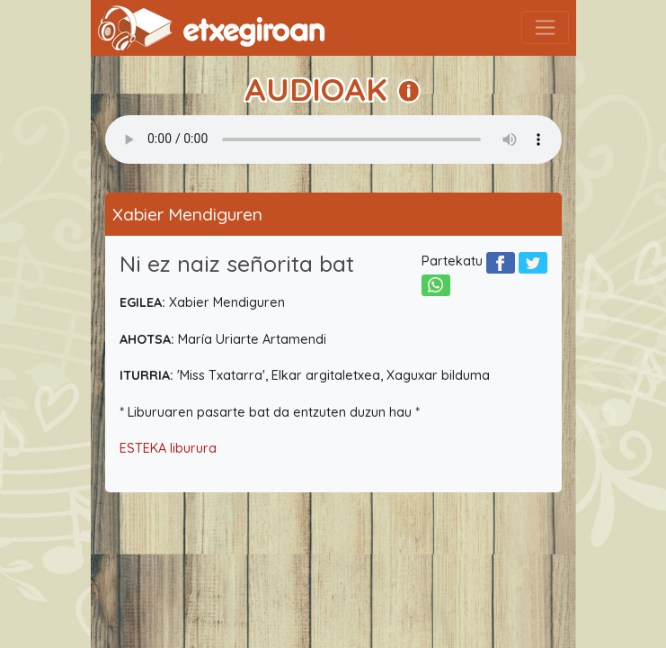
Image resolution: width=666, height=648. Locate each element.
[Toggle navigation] (545, 27)
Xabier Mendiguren (187, 214)
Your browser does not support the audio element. (333, 139)
